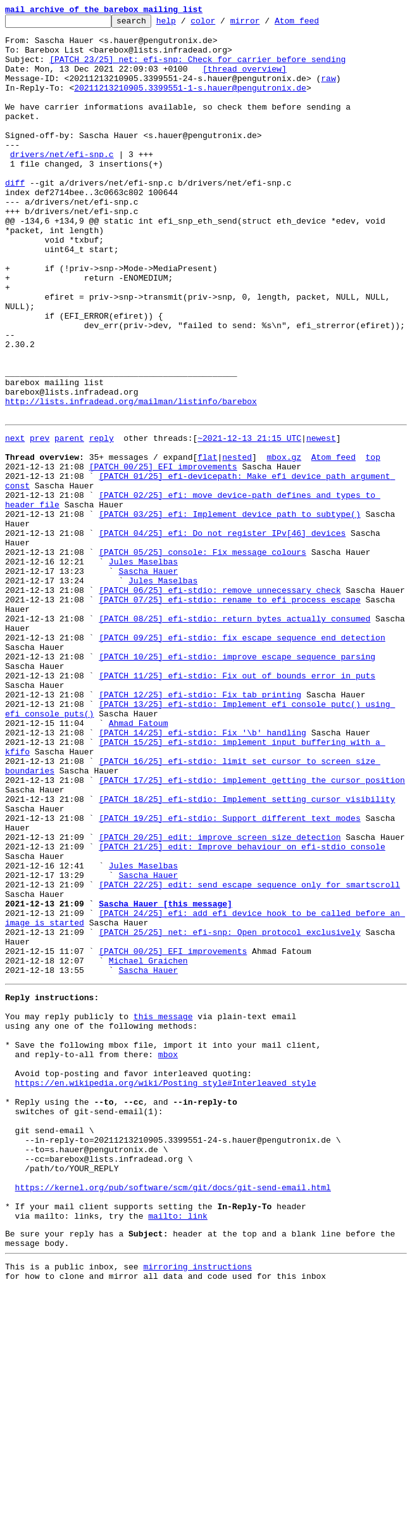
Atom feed (316, 24)
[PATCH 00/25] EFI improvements (163, 553)
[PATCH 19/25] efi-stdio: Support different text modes (229, 975)
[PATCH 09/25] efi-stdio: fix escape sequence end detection (242, 759)
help (186, 24)
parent (69, 519)
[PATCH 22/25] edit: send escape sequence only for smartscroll (249, 1055)
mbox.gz (283, 542)
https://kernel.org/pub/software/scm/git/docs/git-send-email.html (173, 1415)
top (372, 542)
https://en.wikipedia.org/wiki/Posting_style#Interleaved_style (165, 1289)
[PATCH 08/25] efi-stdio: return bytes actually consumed (234, 736)
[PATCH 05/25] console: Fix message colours (202, 656)
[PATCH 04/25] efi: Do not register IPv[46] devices (222, 633)
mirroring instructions (197, 1505)
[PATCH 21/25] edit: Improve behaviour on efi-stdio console (242, 1009)
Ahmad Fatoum (138, 861)
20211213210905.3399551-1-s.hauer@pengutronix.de (190, 102)
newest (321, 519)
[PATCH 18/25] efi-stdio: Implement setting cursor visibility (247, 952)
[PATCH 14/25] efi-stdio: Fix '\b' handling (202, 873)
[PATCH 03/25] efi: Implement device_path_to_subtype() (229, 610)
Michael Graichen (148, 1146)
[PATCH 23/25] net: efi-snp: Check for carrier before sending (197, 68)
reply (101, 519)
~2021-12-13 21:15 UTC (249, 519)
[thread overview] (245, 80)
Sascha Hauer (148, 679)
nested (237, 542)
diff (15, 216)
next (15, 519)
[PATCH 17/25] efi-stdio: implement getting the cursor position (252, 930)
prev (39, 519)
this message (163, 1210)
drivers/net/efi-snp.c (62, 182)
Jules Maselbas (143, 667)
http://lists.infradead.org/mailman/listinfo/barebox (131, 479)
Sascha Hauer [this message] (165, 1078)
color (222, 24)
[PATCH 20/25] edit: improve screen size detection (219, 998)
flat (207, 542)
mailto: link (178, 1449)
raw (328, 91)
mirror (265, 24)
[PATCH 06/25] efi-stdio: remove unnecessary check (219, 702)
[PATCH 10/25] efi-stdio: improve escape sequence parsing (237, 781)
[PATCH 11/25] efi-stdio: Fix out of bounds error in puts (237, 804)
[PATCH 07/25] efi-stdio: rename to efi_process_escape (229, 713)
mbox (168, 1255)
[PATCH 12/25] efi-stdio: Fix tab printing (200, 827)
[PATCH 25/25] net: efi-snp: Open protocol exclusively (229, 1112)
